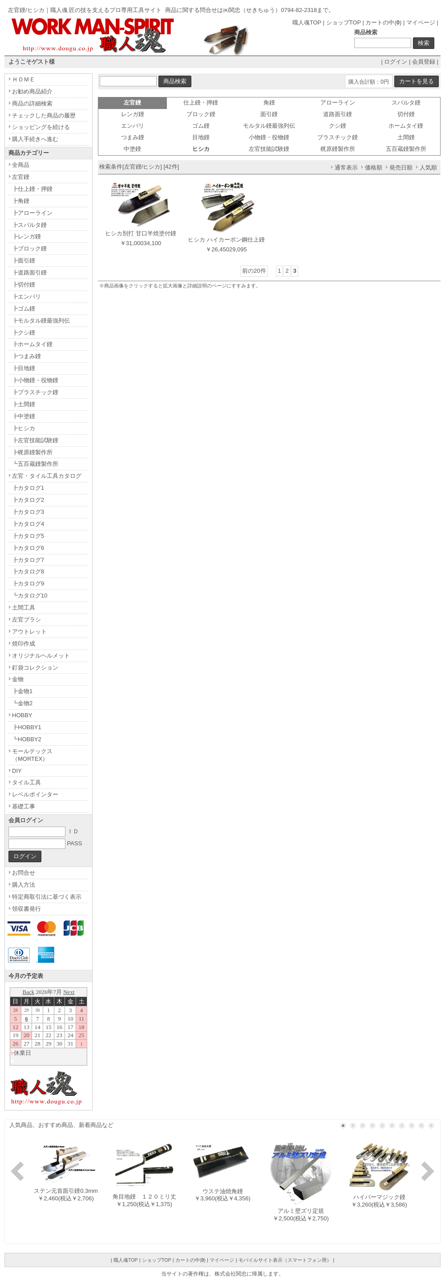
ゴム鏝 (201, 125)
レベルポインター (35, 794)
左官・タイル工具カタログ (46, 475)
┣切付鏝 (23, 284)
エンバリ (132, 125)
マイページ (420, 22)
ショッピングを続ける (41, 127)
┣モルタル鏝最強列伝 (41, 320)
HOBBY (22, 715)
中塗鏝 (132, 148)
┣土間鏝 (23, 404)
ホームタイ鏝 (405, 125)
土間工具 (23, 607)
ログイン (395, 61)
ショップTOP (343, 22)
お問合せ (23, 872)
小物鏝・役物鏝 (269, 137)
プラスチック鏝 (337, 137)
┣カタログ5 (28, 536)
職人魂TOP (306, 22)
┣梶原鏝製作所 (32, 452)
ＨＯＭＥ (23, 79)
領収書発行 (26, 908)
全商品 (20, 165)
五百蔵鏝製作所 (406, 148)
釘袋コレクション (35, 667)
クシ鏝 (337, 125)
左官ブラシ (26, 619)
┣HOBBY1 (26, 727)
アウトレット (29, 631)
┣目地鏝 (23, 368)
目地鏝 (201, 137)
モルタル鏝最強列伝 (269, 125)
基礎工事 (23, 806)
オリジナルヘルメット (41, 655)
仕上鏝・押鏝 (200, 102)
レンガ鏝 (132, 114)
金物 (18, 679)
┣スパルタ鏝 (29, 225)
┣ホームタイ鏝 (32, 344)
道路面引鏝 (337, 114)
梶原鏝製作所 (337, 148)
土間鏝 (406, 137)
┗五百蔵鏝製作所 (35, 463)
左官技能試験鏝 (269, 148)
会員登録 (423, 61)
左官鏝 (20, 177)
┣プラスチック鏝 (35, 392)
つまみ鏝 (132, 137)
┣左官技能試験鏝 (35, 440)
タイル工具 (26, 782)
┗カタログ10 (29, 595)
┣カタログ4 (28, 524)
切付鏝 (406, 114)
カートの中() (383, 22)
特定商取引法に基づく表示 (46, 896)
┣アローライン (32, 213)
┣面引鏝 (23, 260)
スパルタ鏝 (406, 102)
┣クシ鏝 (23, 332)
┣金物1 (22, 691)
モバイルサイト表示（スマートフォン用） (285, 1260)
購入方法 (23, 884)
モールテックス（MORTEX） (32, 755)
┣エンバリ (26, 296)
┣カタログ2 (28, 500)
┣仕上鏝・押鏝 (32, 189)
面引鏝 (269, 114)
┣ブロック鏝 (29, 248)
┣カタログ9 (28, 583)
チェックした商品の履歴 (44, 115)
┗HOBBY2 (26, 739)
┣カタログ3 (28, 512)
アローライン (337, 102)
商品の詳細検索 (32, 103)
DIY (17, 770)
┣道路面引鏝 (29, 272)
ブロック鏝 (200, 114)
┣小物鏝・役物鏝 (35, 380)
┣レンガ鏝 (26, 236)
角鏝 (269, 102)
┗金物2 (22, 703)
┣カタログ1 (28, 488)
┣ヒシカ (23, 428)
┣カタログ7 (28, 560)
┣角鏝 (20, 201)
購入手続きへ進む (35, 139)
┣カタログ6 (28, 548)
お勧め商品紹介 (32, 91)
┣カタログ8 (28, 571)
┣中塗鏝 (23, 416)
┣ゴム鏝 (23, 308)
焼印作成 (23, 643)
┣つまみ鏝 (26, 356)
